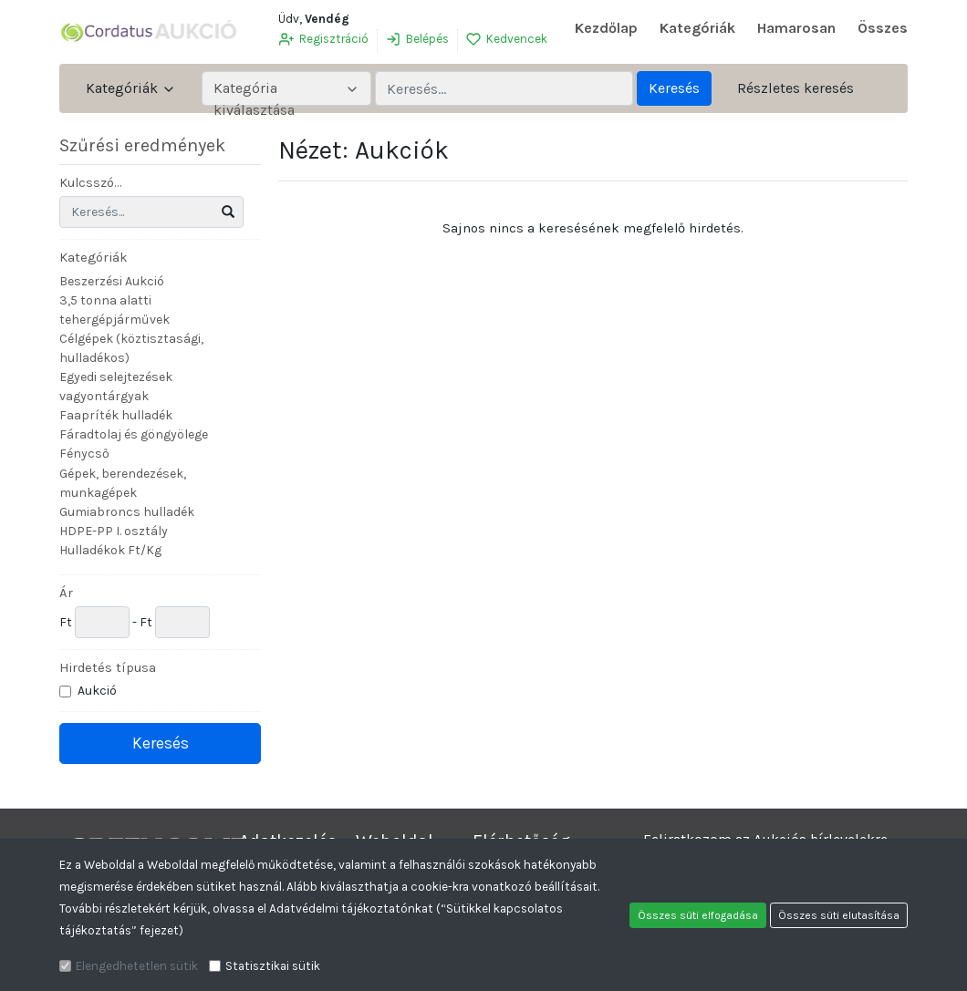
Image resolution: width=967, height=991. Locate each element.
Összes (883, 27)
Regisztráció (324, 39)
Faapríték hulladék (115, 415)
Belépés (417, 39)
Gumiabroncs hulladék (126, 512)
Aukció (99, 690)
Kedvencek (506, 39)
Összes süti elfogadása (698, 915)
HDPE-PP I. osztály (113, 531)
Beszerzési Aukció (111, 281)
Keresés (674, 88)
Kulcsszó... (90, 182)
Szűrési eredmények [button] (153, 145)
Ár (66, 592)
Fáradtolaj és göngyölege (133, 434)
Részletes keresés (795, 88)
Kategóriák (697, 27)
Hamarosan (796, 27)
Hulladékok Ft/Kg (110, 550)
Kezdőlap (606, 27)
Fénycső (84, 453)
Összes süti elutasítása (838, 915)
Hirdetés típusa (107, 667)
